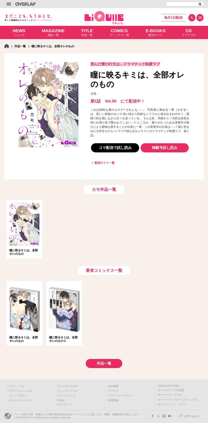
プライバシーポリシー (121, 394)
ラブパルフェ (65, 403)
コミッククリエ (66, 394)
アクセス (113, 389)
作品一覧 (87, 32)
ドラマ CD (188, 32)
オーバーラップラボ (170, 393)
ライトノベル (16, 385)
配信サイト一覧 (105, 162)
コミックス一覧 (119, 32)
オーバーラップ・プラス (172, 403)
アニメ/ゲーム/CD (67, 385)
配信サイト (156, 32)
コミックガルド (18, 394)
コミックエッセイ (67, 389)
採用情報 (113, 399)
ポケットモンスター (20, 399)
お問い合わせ (192, 415)
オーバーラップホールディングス (177, 398)
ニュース (19, 32)
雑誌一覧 (53, 32)
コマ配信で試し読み (115, 148)
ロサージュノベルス (20, 389)
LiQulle (61, 399)
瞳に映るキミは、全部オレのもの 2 (63, 338)
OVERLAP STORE (168, 384)
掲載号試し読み (164, 148)
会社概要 (113, 385)
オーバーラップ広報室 (171, 389)
